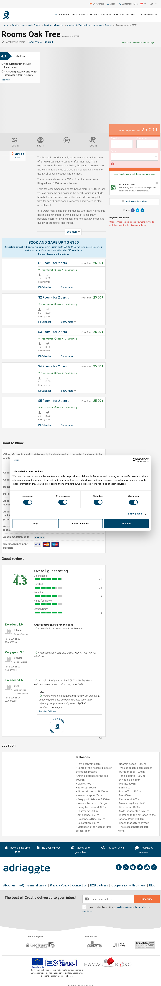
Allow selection (80, 523)
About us (9, 885)
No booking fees (48, 848)
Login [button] (113, 4)
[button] (143, 4)
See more (6, 79)
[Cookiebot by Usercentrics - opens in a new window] (135, 460)
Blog (152, 885)
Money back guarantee (80, 850)
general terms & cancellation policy (130, 907)
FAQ (21, 885)
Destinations (149, 15)
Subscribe (147, 899)
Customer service (128, 4)
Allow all (126, 523)
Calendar (44, 287)
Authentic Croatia (100, 15)
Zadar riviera (35, 42)
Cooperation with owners (128, 885)
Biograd (49, 42)
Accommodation (68, 15)
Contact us (79, 885)
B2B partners (99, 885)
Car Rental (132, 15)
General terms (37, 885)
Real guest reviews (144, 850)
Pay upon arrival (112, 848)
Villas (83, 15)
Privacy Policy (59, 885)
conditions (87, 911)
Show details (135, 513)
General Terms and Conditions (53, 254)
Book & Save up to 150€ (18, 850)
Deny (35, 523)
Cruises (118, 15)
